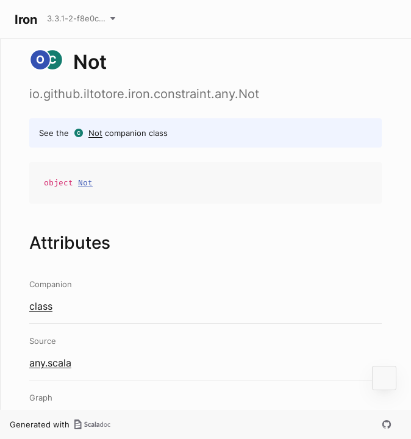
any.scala (50, 363)
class (40, 306)
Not (95, 133)
